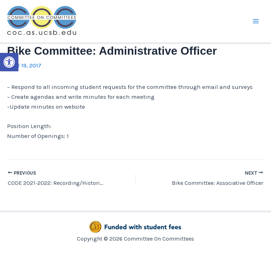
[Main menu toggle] (256, 21)
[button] (9, 62)
